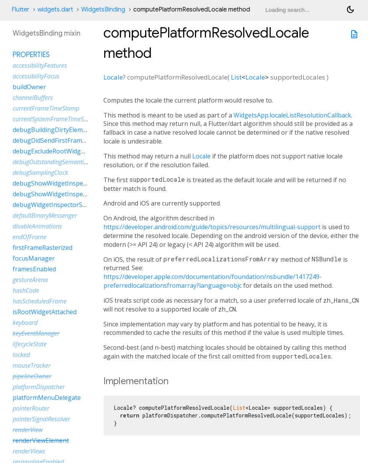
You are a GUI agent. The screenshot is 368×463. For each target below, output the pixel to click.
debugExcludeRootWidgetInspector (63, 151)
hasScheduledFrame (40, 301)
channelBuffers (33, 97)
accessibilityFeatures (40, 65)
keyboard (25, 322)
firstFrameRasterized (42, 247)
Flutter (20, 9)
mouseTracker (32, 365)
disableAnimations (37, 226)
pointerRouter (31, 408)
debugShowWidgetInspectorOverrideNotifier (77, 194)
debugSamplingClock (40, 172)
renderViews (29, 451)
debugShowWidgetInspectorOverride (66, 183)
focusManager (34, 258)
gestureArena (30, 280)
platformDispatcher (39, 387)
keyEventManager (36, 333)
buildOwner (29, 87)
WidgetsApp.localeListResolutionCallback (292, 115)
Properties (31, 55)
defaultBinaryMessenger (45, 215)
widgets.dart (55, 9)
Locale (113, 77)
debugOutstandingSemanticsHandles (62, 162)
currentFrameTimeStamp (46, 108)
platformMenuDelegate (47, 397)
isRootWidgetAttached (45, 312)
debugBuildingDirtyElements (54, 130)
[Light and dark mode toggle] (350, 9)
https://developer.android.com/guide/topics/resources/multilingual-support (212, 227)
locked (21, 355)
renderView (28, 430)
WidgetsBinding (103, 9)
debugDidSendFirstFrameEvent (57, 140)
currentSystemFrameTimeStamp (55, 119)
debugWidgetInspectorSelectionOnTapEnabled (80, 205)
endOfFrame (29, 237)
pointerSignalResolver (41, 419)
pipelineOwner (32, 376)
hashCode (26, 290)
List (236, 77)
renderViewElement (41, 440)
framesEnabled (34, 269)
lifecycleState (30, 344)
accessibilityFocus (36, 76)
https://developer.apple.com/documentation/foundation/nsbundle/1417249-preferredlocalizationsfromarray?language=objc (212, 281)
